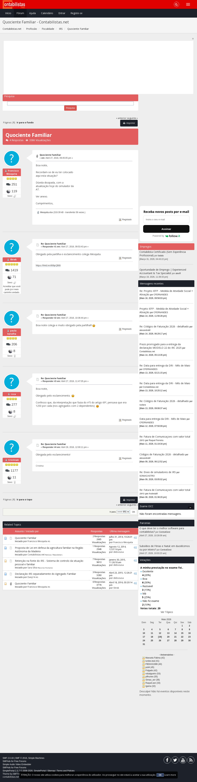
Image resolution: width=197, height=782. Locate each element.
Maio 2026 (166, 619)
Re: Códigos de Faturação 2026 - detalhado (164, 326)
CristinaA (13, 464)
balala (161, 255)
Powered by (166, 236)
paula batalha (12, 335)
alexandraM (144, 330)
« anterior (121, 118)
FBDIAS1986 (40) (153, 664)
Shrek (13, 261)
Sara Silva (32, 572)
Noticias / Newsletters (53, 559)
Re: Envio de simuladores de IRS (157, 472)
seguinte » (132, 118)
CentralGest (164, 532)
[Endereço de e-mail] (166, 219)
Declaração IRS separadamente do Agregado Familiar (45, 578)
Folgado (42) (151, 670)
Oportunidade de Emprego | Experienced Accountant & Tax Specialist (162, 271)
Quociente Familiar (50, 155)
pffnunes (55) (151, 676)
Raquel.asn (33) (152, 683)
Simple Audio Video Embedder (17, 764)
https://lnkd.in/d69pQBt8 (48, 265)
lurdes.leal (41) (152, 661)
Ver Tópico (167, 612)
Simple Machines (36, 758)
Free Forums (20, 761)
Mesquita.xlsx (45, 212)
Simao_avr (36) (152, 680)
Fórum (20, 13)
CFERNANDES (161, 294)
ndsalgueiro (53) (153, 673)
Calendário (47, 13)
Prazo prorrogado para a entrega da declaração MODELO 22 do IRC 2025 (160, 346)
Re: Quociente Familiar (53, 243)
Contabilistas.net (36, 559)
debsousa (118, 556)
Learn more (170, 774)
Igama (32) (150, 686)
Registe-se (76, 13)
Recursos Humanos (45, 572)
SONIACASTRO (147, 476)
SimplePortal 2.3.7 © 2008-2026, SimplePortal (24, 771)
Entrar (61, 13)
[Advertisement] (98, 67)
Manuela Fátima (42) (155, 658)
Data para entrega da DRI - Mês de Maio (162, 418)
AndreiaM (153, 493)
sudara (142, 405)
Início (8, 13)
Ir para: (113, 516)
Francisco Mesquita (12, 174)
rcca (13, 398)
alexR (178, 273)
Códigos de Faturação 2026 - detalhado (162, 454)
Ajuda (32, 13)
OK (160, 775)
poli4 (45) (149, 667)
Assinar (166, 228)
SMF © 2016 (21, 758)
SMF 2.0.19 (8, 758)
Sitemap (51, 771)
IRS (49, 546)
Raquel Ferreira (156, 440)
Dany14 (31, 581)
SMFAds (7, 761)
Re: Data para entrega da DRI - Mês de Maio (164, 365)
